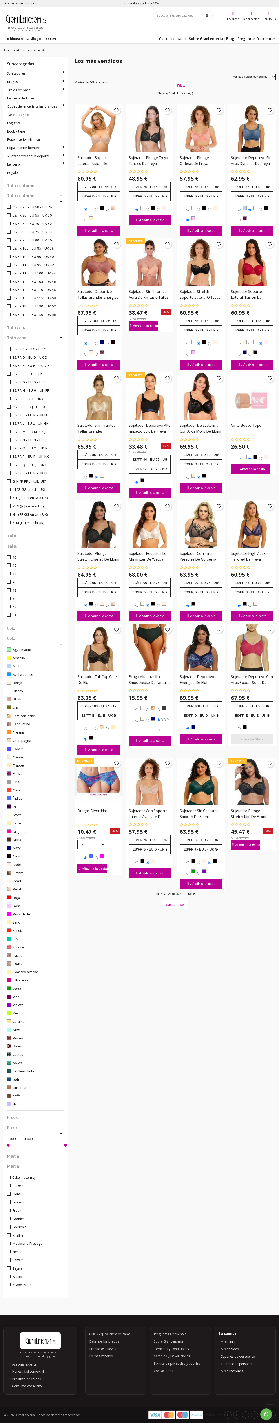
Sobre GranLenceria (168, 1341)
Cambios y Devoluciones (172, 1356)
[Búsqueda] (183, 15)
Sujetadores (16, 73)
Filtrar (181, 85)
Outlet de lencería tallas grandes (32, 106)
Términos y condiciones (171, 1349)
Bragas (12, 81)
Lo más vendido (101, 1356)
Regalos (13, 172)
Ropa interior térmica (23, 139)
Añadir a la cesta (98, 230)
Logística (14, 123)
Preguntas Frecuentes (170, 1334)
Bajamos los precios (104, 1341)
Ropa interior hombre (23, 147)
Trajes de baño (19, 90)
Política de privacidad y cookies (177, 1363)
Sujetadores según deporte (28, 156)
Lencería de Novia (21, 98)
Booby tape (16, 131)
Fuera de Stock (251, 739)
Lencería (13, 164)
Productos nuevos (102, 1349)
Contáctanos (163, 1371)
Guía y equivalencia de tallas (110, 1334)
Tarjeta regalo (18, 114)
